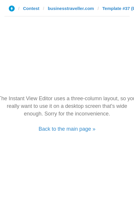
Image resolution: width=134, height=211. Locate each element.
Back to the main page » (66, 129)
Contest (31, 8)
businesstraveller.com (71, 8)
